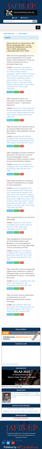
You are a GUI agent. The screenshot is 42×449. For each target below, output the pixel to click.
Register (24, 18)
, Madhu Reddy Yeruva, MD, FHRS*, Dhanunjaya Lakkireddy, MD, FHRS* (21, 205)
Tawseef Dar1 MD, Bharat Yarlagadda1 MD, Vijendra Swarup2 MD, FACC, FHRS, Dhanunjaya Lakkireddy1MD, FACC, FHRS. (19, 226)
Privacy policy (8, 440)
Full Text (16, 92)
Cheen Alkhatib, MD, (26, 166)
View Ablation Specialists (21, 418)
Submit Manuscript (8, 33)
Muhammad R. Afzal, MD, (22, 305)
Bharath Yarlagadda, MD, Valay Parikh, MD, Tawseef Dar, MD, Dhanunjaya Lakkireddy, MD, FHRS (21, 283)
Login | (16, 18)
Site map (19, 440)
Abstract (9, 92)
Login (19, 33)
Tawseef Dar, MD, (19, 164)
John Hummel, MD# (22, 311)
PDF (22, 92)
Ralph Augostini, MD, (17, 309)
